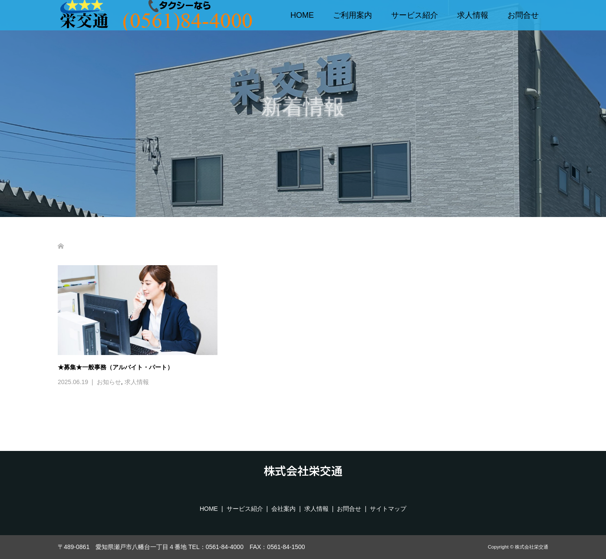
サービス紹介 (414, 15)
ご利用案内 (352, 15)
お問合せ (523, 15)
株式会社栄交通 (303, 470)
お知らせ (109, 381)
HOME (302, 15)
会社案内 (283, 508)
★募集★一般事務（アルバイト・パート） (115, 367)
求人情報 (472, 15)
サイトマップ (388, 508)
